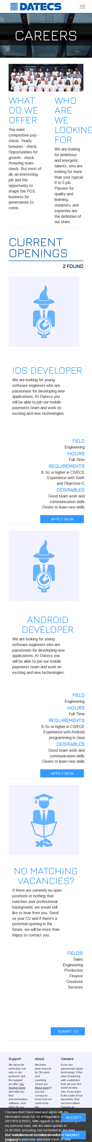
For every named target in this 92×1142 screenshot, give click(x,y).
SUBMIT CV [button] (68, 1031)
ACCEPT (73, 1117)
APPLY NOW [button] (62, 519)
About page (42, 1087)
